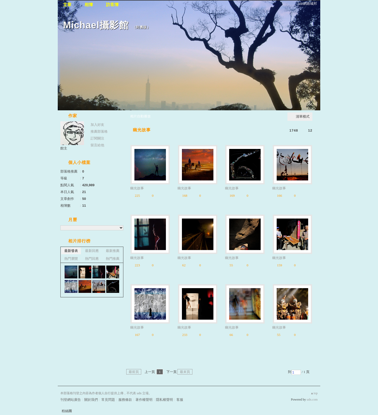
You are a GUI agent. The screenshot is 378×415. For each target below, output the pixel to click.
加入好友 (97, 125)
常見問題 (108, 400)
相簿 (89, 4)
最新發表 (71, 251)
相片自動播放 (140, 116)
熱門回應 (92, 259)
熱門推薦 (112, 259)
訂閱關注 (97, 138)
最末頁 (185, 372)
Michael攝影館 (96, 25)
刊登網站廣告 (70, 400)
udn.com (312, 399)
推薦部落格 (99, 131)
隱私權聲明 (164, 400)
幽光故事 (142, 130)
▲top (314, 393)
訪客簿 (112, 4)
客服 (179, 400)
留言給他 (97, 145)
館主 (63, 148)
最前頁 (134, 372)
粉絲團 (67, 411)
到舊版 (141, 27)
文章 (67, 4)
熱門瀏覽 (71, 259)
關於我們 (91, 400)
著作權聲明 (144, 400)
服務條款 (125, 400)
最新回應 (92, 251)
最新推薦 (112, 251)
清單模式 (302, 116)
